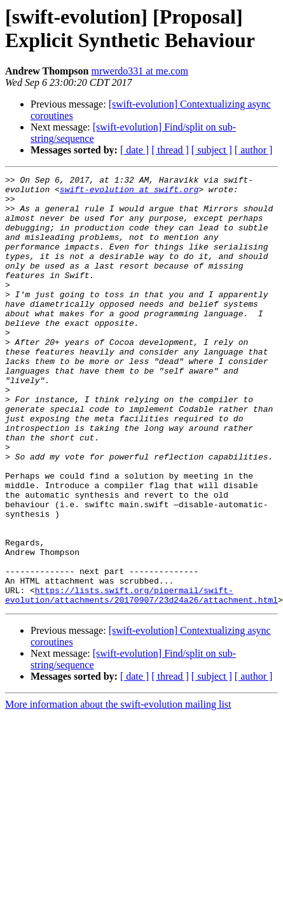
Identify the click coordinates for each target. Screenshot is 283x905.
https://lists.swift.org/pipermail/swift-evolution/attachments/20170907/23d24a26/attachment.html (141, 656)
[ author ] (254, 149)
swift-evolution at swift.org (129, 193)
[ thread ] (170, 149)
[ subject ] (211, 149)
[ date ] (134, 149)
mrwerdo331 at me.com (139, 71)
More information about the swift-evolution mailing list (118, 767)
